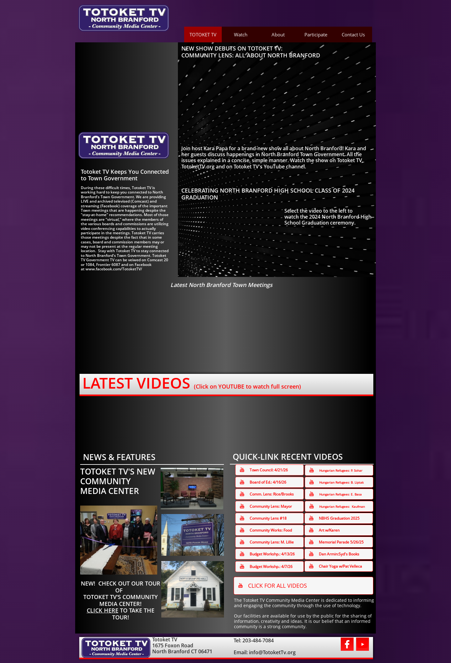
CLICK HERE (102, 610)
